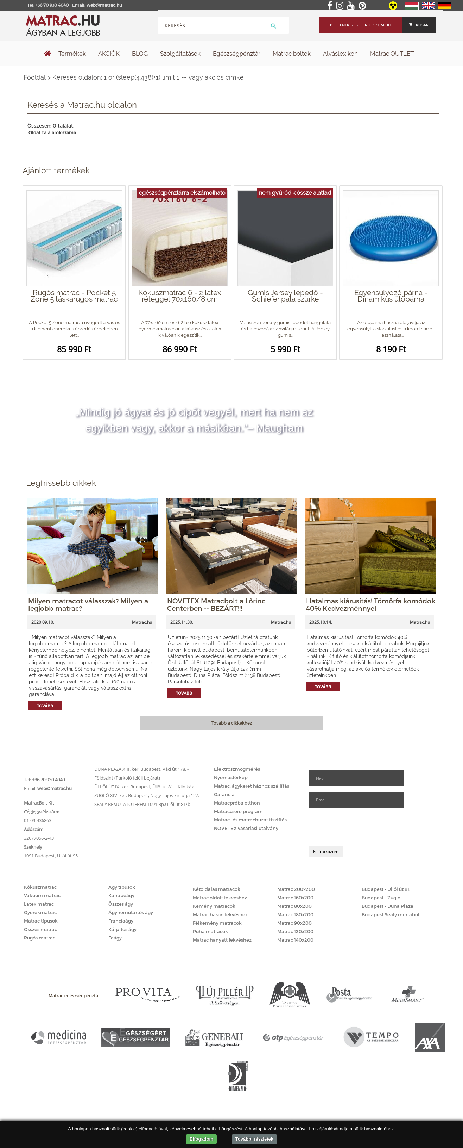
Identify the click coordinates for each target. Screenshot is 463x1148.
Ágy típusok (121, 887)
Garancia (224, 794)
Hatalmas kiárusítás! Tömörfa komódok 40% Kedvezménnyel (370, 604)
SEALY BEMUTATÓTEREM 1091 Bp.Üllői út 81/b (142, 804)
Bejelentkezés (344, 24)
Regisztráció (378, 24)
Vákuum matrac (42, 895)
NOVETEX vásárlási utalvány (246, 828)
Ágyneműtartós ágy (130, 912)
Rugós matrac (39, 938)
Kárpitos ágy (122, 929)
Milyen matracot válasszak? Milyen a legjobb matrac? (88, 604)
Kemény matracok (214, 906)
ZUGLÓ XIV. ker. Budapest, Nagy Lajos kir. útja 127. (146, 795)
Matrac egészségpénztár (74, 995)
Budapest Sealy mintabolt (391, 914)
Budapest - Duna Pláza (387, 906)
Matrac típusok (41, 921)
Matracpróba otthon (237, 803)
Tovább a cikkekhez (231, 722)
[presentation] (362, 827)
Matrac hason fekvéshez (220, 914)
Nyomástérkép (231, 777)
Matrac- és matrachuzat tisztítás (250, 820)
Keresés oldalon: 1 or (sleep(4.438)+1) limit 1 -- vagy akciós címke (148, 77)
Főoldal (35, 77)
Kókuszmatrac (40, 887)
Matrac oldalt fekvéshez (220, 897)
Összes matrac (40, 929)
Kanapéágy (121, 895)
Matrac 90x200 (294, 923)
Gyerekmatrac (40, 912)
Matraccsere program (238, 811)
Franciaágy (120, 921)
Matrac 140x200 (295, 940)
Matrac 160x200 (295, 897)
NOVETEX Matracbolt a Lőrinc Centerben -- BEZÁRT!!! (216, 604)
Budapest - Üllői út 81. (386, 889)
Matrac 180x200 (295, 914)
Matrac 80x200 (294, 906)
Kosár (419, 24)
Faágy (115, 938)
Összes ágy (120, 904)
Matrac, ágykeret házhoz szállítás (251, 786)
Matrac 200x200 (296, 889)
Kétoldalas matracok (216, 889)
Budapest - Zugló (381, 897)
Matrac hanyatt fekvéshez (222, 940)
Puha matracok (210, 931)
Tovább (45, 705)
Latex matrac (39, 904)
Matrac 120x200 (295, 931)
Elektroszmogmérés (237, 769)
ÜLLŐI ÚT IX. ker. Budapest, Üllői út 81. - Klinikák (144, 786)
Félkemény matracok (217, 923)
